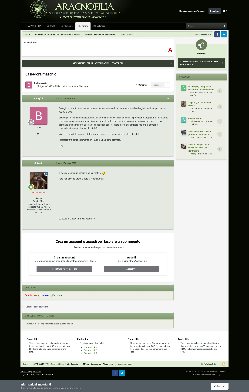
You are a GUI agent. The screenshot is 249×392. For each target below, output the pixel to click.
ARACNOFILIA (34, 26)
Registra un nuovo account (64, 269)
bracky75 (42, 83)
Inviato (66, 98)
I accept (219, 386)
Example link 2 (90, 350)
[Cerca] (195, 26)
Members (68, 26)
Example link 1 (90, 347)
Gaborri (38, 163)
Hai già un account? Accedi (193, 11)
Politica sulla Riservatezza (42, 374)
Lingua (24, 374)
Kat (191, 108)
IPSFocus (36, 372)
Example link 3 (90, 353)
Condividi (141, 85)
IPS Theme (25, 372)
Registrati (214, 11)
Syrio (192, 137)
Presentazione (195, 118)
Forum (84, 26)
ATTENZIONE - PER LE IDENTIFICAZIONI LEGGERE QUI (98, 63)
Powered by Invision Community (206, 374)
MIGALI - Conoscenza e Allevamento (73, 86)
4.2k (39, 198)
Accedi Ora (131, 269)
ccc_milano (195, 92)
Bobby (193, 154)
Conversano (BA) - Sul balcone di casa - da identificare (198, 147)
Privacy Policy (75, 388)
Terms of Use (58, 388)
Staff (52, 26)
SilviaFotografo (197, 121)
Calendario (101, 26)
